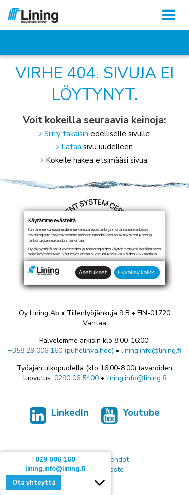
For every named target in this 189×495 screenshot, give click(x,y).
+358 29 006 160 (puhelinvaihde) (61, 350)
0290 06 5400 (76, 378)
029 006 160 (55, 459)
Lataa (71, 147)
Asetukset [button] (93, 272)
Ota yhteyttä (33, 482)
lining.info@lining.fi (151, 350)
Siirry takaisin (66, 134)
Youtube (130, 417)
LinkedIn (59, 417)
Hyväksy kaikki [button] (137, 272)
